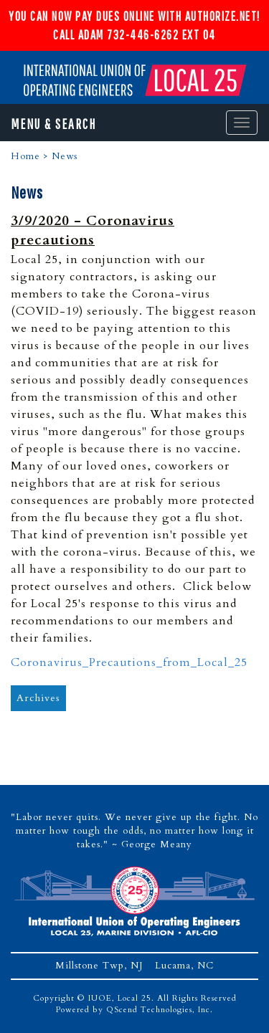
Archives (38, 698)
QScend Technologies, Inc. (159, 1009)
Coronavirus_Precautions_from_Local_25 (129, 662)
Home (25, 156)
